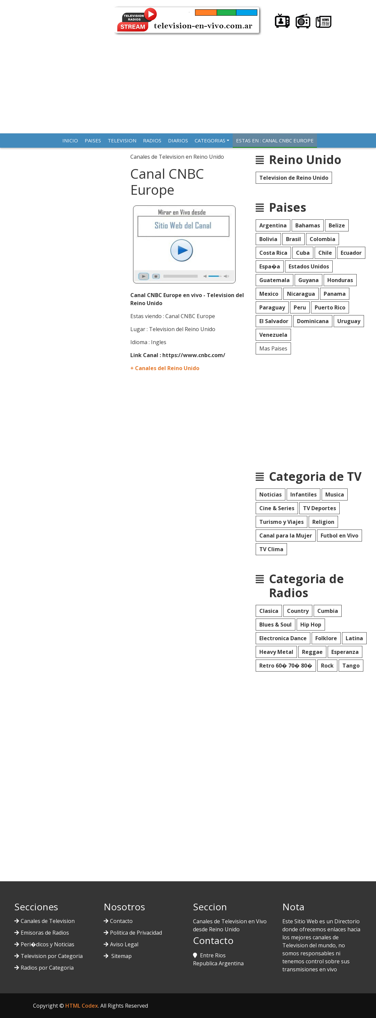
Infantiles (303, 494)
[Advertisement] (188, 81)
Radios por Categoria (47, 967)
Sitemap (121, 956)
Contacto (121, 921)
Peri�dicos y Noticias (47, 944)
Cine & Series (276, 508)
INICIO (70, 140)
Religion (323, 522)
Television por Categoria (52, 956)
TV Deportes (319, 508)
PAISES (93, 140)
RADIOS (152, 140)
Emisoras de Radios (45, 932)
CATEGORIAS (210, 140)
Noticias (270, 494)
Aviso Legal (124, 944)
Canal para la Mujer (285, 535)
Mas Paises (273, 348)
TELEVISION (122, 140)
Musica (334, 494)
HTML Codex (81, 1005)
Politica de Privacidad (136, 932)
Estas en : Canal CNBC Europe (275, 140)
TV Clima (271, 549)
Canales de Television (48, 921)
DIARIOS (178, 140)
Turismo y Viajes (281, 522)
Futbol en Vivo (339, 535)
